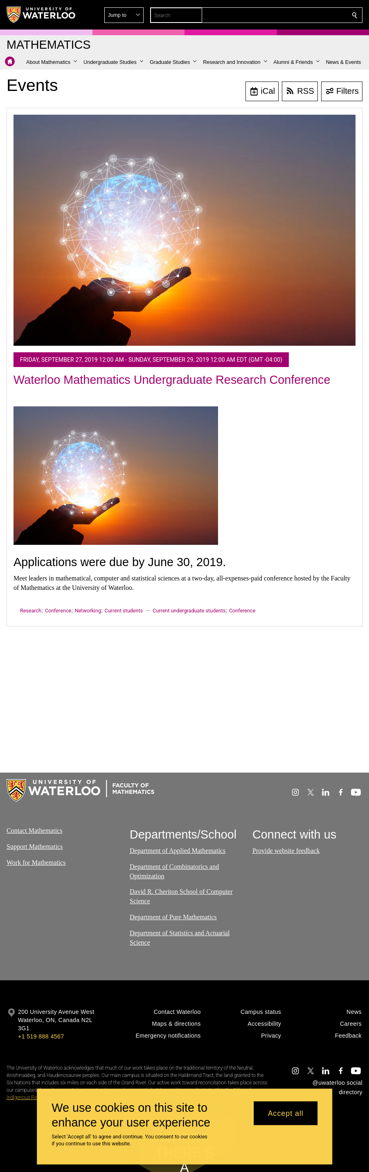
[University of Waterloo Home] (41, 15)
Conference (58, 611)
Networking (88, 611)
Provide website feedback (286, 850)
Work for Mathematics (36, 862)
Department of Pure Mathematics (173, 917)
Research (30, 611)
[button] (295, 15)
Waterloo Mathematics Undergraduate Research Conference (172, 379)
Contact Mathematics (34, 830)
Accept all (286, 1113)
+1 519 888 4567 (41, 1036)
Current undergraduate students (189, 611)
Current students (123, 611)
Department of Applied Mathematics (177, 850)
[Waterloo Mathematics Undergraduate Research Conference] (185, 230)
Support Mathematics (35, 846)
